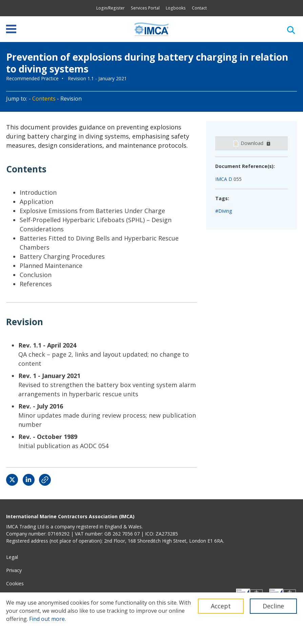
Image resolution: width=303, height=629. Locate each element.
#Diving (223, 211)
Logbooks (176, 8)
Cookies (15, 583)
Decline (273, 606)
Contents (44, 98)
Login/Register (110, 8)
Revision (71, 98)
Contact (199, 8)
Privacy (14, 570)
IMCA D (223, 179)
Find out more (47, 619)
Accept (221, 606)
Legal (12, 557)
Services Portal (145, 8)
